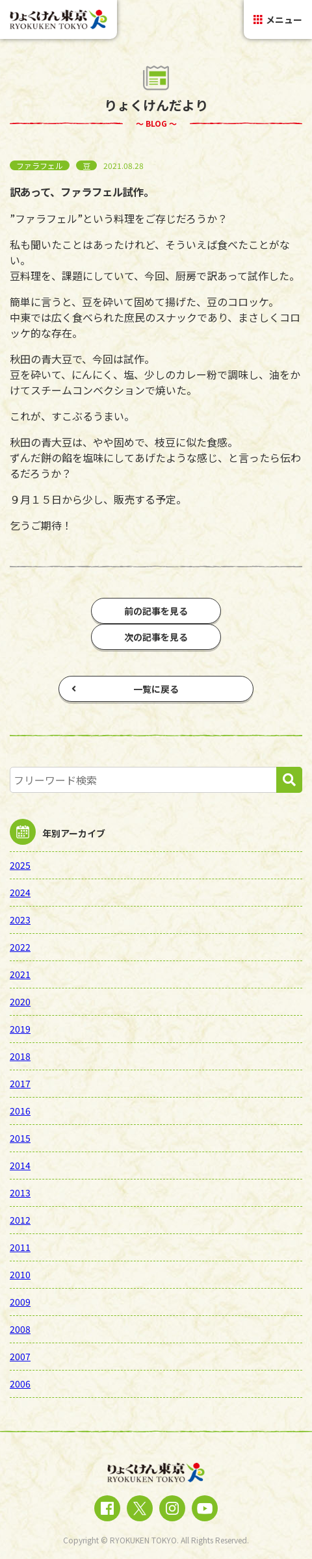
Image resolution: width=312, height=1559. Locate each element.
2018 (20, 1056)
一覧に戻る (125, 688)
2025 (20, 864)
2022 (20, 946)
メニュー (278, 19)
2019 (20, 1028)
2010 (20, 1274)
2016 (20, 1110)
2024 (20, 892)
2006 (20, 1383)
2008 (20, 1328)
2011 (20, 1247)
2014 (20, 1165)
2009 (20, 1301)
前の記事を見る (156, 610)
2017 (20, 1083)
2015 (20, 1137)
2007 (20, 1356)
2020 (20, 1001)
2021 (20, 974)
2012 (20, 1219)
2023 (20, 919)
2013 (20, 1192)
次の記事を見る (156, 636)
